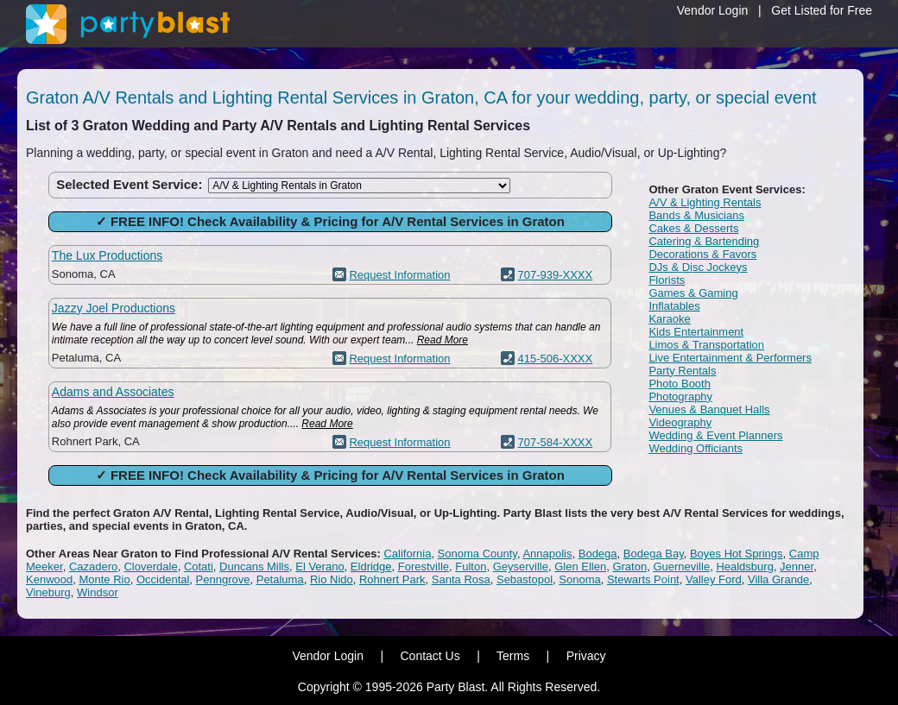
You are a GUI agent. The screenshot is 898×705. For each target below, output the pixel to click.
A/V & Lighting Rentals (704, 202)
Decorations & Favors (702, 254)
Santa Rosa (461, 579)
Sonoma (579, 579)
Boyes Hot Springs (736, 553)
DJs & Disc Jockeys (697, 267)
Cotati (198, 566)
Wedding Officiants (695, 448)
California (407, 553)
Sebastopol (524, 579)
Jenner (796, 566)
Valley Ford (714, 579)
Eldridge (371, 566)
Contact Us (429, 656)
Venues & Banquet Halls (708, 409)
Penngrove (223, 579)
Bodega (598, 553)
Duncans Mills (254, 566)
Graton (629, 566)
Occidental (162, 579)
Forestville (423, 566)
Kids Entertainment (695, 331)
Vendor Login (713, 10)
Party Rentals (682, 370)
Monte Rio (104, 579)
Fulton (470, 566)
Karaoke (669, 318)
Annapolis (547, 553)
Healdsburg (745, 566)
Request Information (399, 274)
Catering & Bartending (703, 241)
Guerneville (681, 566)
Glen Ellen (580, 566)
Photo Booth (679, 383)
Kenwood (49, 579)
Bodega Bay (653, 553)
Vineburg (48, 592)
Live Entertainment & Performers (730, 357)
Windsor (97, 592)
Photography (680, 396)
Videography (679, 422)
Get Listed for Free (821, 10)
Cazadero (93, 566)
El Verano (319, 566)
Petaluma (280, 579)
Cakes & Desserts (693, 228)
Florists (666, 280)
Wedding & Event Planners (715, 435)
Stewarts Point (643, 579)
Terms (512, 656)
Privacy (586, 656)
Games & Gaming (692, 292)
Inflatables (673, 305)
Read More (442, 340)
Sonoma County (477, 553)
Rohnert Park (392, 579)
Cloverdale (150, 566)
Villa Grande (778, 579)
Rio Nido (331, 579)
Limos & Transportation (706, 344)
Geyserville (520, 566)
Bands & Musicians (696, 215)
